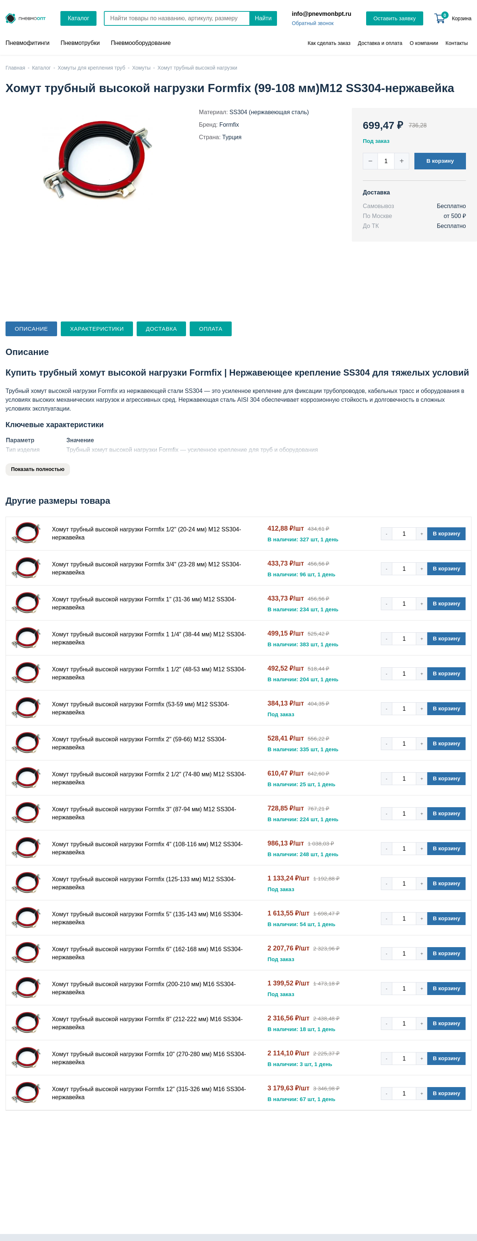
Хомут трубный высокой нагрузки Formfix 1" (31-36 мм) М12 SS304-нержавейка (144, 603)
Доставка (161, 329)
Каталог (78, 18)
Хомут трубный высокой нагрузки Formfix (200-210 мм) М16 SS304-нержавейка (144, 988)
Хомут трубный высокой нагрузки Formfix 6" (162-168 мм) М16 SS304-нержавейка (147, 953)
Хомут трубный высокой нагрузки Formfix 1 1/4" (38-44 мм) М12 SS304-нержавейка (149, 638)
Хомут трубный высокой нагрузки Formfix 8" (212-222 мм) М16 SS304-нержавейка (147, 1023)
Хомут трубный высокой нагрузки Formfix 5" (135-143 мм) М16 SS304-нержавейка (147, 918)
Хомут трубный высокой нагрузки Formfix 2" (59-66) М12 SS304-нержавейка (139, 743)
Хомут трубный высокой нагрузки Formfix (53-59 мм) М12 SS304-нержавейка (140, 708)
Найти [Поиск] (263, 18)
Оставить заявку (394, 18)
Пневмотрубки (79, 43)
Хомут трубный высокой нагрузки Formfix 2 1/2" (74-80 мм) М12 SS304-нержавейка (149, 778)
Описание (31, 329)
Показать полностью (37, 469)
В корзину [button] (440, 161)
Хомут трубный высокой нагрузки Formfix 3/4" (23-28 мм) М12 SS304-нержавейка (146, 568)
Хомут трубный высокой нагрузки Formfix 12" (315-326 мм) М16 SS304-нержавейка (149, 1093)
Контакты (457, 43)
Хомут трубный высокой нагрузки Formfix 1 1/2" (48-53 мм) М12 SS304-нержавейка (149, 673)
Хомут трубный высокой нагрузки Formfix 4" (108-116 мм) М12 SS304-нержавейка (147, 848)
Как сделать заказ (329, 43)
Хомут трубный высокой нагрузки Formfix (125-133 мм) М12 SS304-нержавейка (144, 883)
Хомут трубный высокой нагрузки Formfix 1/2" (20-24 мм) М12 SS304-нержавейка (146, 533)
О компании (424, 43)
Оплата (210, 329)
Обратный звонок (312, 23)
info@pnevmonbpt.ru (321, 14)
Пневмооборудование (141, 43)
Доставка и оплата (380, 43)
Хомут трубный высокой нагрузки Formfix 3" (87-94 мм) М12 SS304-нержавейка (144, 813)
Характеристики (97, 329)
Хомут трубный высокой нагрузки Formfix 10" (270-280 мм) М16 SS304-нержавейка (149, 1058)
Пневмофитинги (27, 43)
